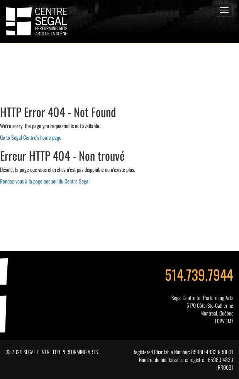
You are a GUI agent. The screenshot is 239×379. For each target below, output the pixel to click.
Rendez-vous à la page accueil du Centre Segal (45, 181)
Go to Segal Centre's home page (30, 137)
